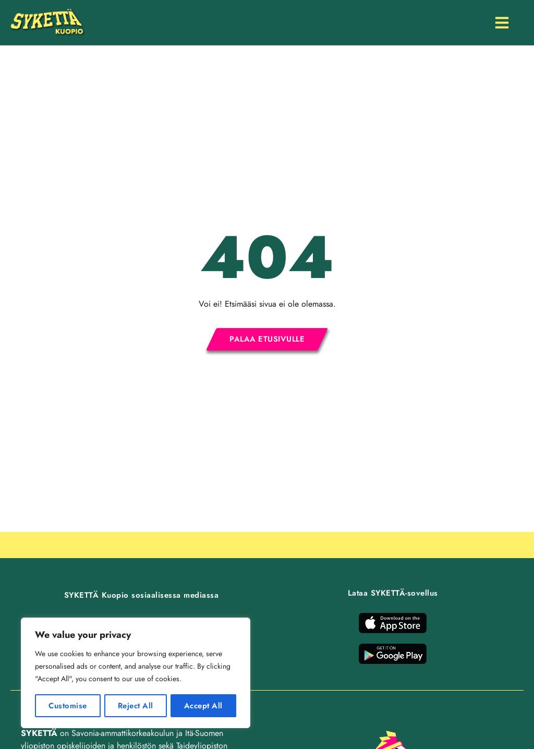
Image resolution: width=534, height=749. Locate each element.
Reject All (135, 705)
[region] (135, 673)
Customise (67, 705)
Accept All (203, 705)
